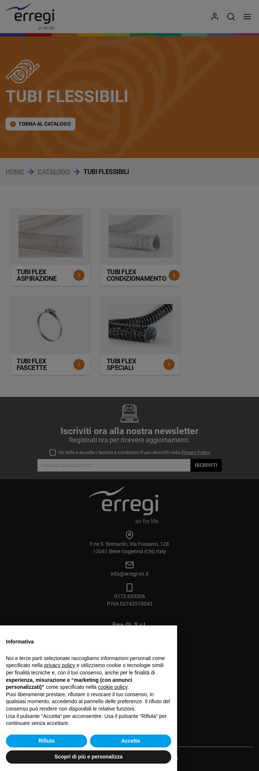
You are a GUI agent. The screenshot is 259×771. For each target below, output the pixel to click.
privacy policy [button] (59, 665)
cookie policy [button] (112, 687)
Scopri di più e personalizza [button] (88, 757)
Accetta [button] (130, 741)
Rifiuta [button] (46, 741)
